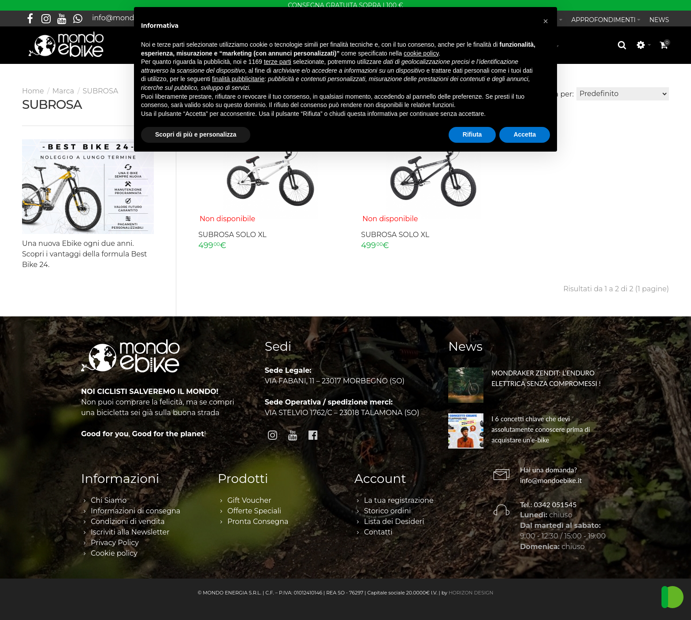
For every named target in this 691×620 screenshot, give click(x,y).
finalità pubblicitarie (238, 78)
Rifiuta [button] (472, 134)
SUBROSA (100, 91)
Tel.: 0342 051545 (548, 504)
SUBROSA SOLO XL (232, 234)
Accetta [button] (524, 134)
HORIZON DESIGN (471, 593)
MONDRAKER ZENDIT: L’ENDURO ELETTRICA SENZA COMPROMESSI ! (546, 378)
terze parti (277, 61)
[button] (546, 21)
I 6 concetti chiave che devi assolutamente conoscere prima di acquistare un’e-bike (540, 429)
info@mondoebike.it (551, 480)
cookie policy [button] (421, 53)
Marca (63, 91)
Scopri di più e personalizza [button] (195, 134)
